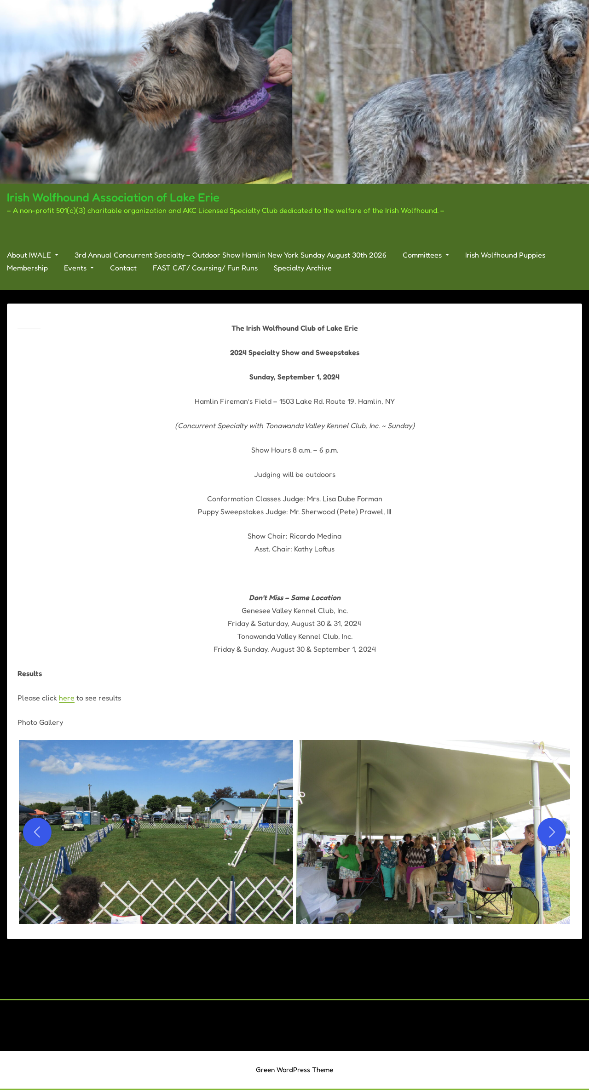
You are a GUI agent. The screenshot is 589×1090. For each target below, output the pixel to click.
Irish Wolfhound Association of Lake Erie (113, 197)
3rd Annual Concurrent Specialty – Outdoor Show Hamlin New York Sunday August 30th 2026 (231, 254)
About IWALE (32, 254)
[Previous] (37, 832)
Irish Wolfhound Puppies (505, 254)
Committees (426, 254)
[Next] (551, 832)
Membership (27, 267)
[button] (155, 832)
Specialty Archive (303, 267)
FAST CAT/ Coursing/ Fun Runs (205, 267)
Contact (123, 267)
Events (79, 267)
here (67, 697)
